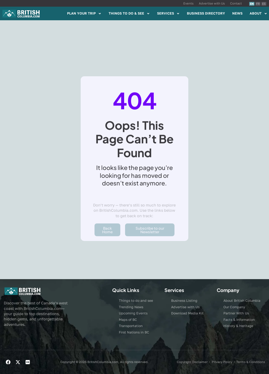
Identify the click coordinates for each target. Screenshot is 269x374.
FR (258, 3)
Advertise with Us (212, 3)
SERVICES (168, 14)
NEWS (237, 13)
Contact (236, 3)
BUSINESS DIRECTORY (206, 13)
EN (252, 3)
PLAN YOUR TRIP (84, 14)
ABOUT (258, 14)
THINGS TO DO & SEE (129, 14)
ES (264, 3)
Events (188, 3)
